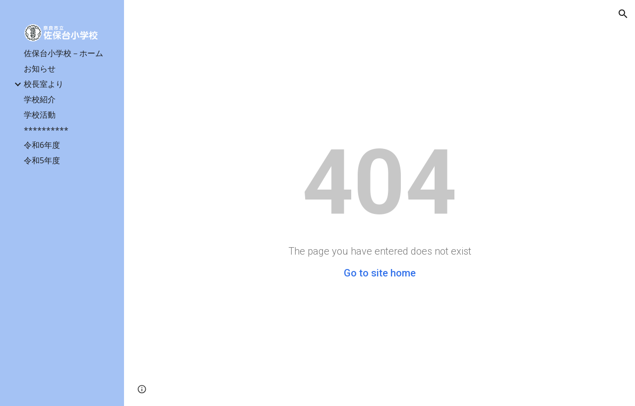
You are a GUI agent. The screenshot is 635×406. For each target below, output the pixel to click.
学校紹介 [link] (40, 99)
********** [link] (46, 130)
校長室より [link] (44, 83)
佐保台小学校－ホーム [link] (63, 53)
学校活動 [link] (40, 114)
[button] (623, 14)
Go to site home (380, 273)
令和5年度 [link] (42, 160)
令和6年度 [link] (42, 144)
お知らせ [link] (40, 68)
